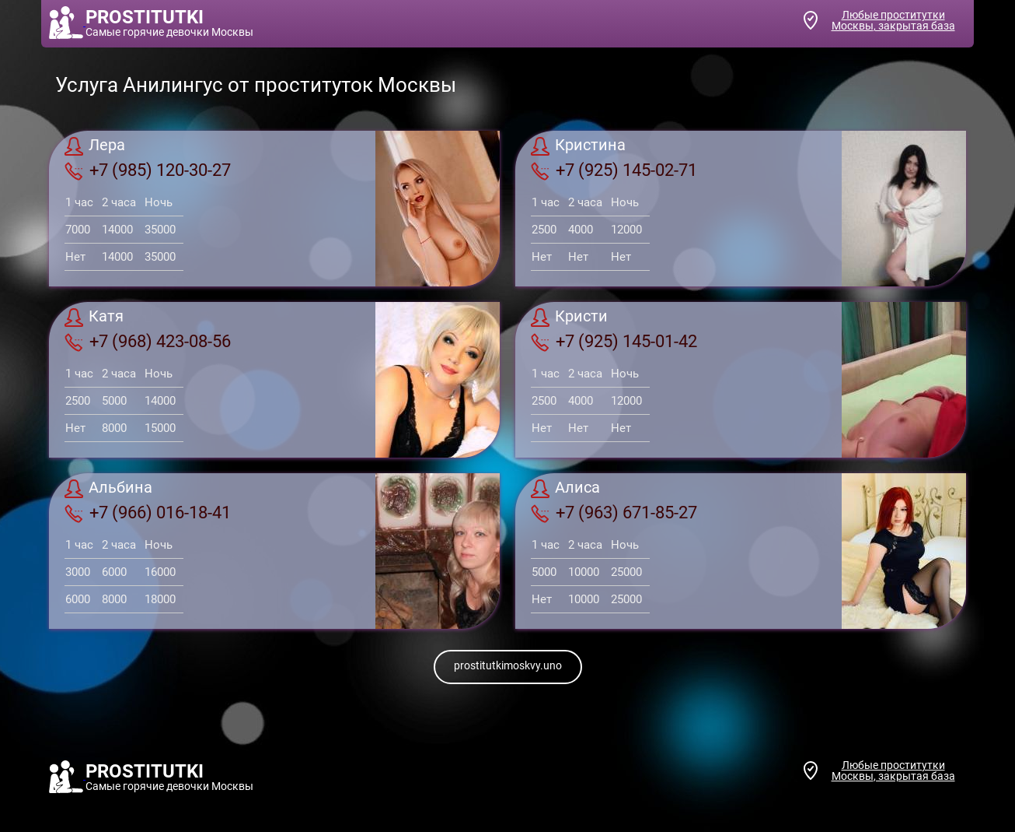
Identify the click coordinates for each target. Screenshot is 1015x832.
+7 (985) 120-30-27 (148, 170)
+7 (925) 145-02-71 (614, 170)
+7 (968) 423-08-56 (148, 342)
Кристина (578, 146)
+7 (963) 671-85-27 (614, 513)
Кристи (569, 317)
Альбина (108, 488)
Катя (94, 317)
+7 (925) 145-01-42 (614, 342)
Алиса (565, 488)
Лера (95, 146)
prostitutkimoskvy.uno (508, 665)
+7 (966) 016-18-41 (148, 513)
